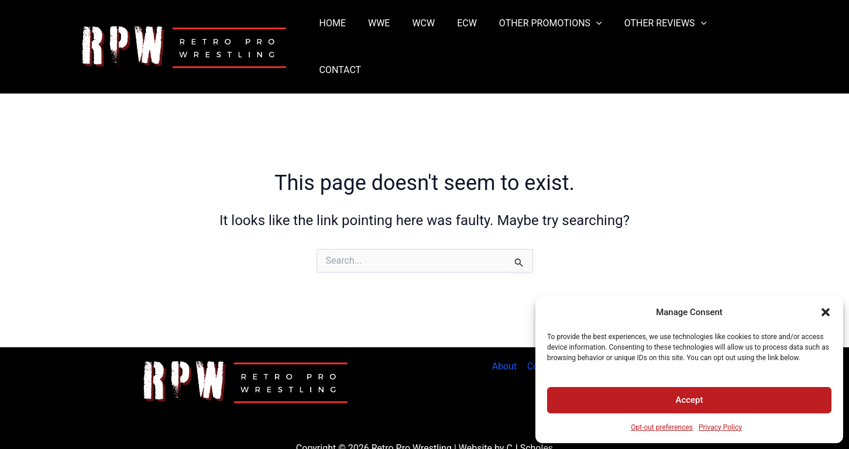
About (505, 337)
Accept (689, 400)
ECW (470, 32)
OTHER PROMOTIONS (550, 32)
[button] (825, 312)
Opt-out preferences (662, 427)
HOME (346, 32)
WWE (389, 32)
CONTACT (742, 32)
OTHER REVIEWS (661, 32)
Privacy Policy (720, 427)
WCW (430, 32)
